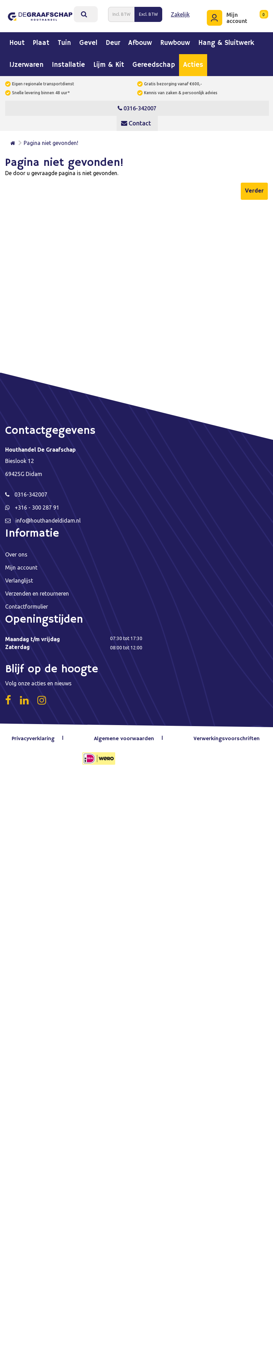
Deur (113, 41)
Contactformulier (26, 604)
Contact (136, 121)
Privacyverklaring (35, 736)
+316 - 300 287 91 (37, 505)
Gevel (88, 41)
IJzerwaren (26, 63)
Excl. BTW (148, 13)
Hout (17, 41)
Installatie (68, 63)
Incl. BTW (121, 13)
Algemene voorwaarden (125, 736)
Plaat (41, 41)
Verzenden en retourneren (37, 591)
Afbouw (140, 41)
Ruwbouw (175, 41)
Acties (193, 63)
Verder (254, 188)
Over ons (16, 552)
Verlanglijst (19, 578)
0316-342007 (137, 106)
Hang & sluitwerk (226, 41)
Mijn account (21, 565)
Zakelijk (180, 13)
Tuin (64, 41)
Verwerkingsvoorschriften (226, 736)
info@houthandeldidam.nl (48, 518)
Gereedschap (153, 63)
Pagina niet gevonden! (51, 141)
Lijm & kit (108, 63)
